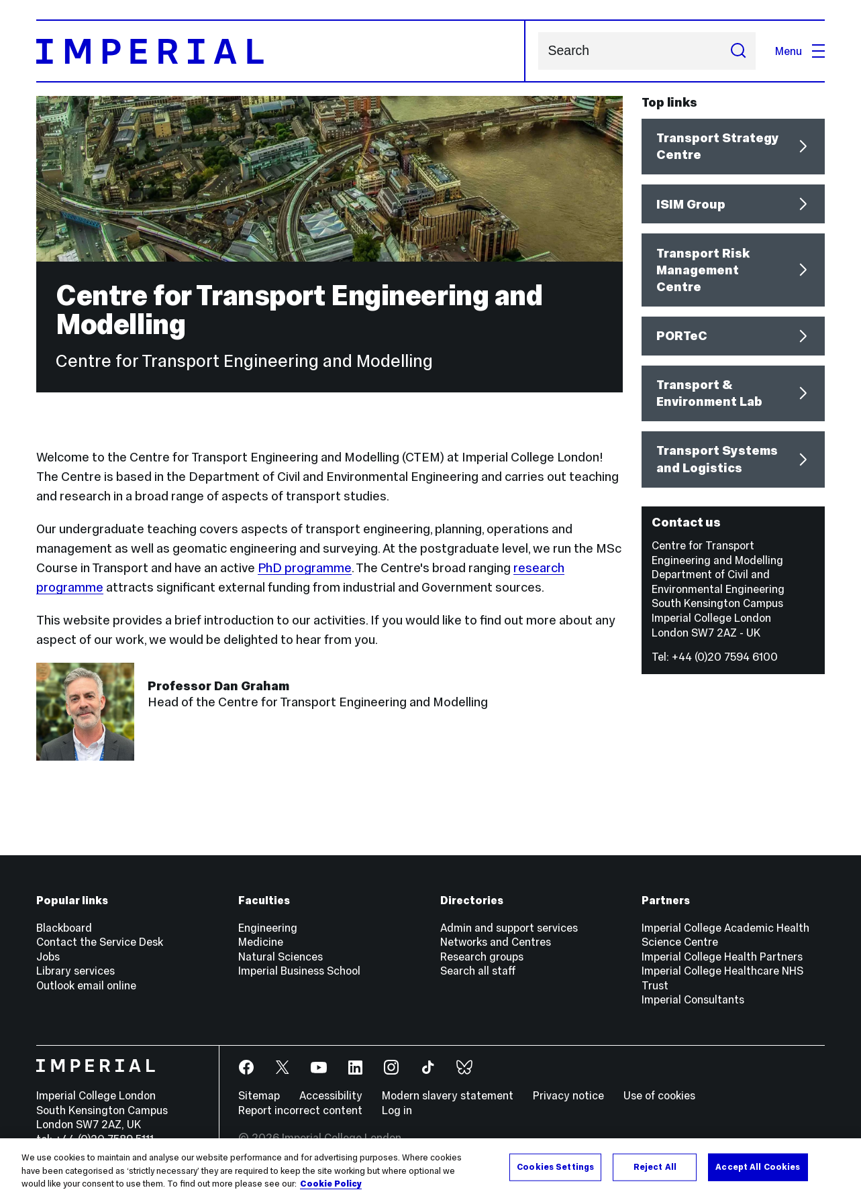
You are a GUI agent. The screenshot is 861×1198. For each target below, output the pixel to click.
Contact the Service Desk (99, 941)
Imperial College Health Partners (722, 956)
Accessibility (330, 1095)
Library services (75, 970)
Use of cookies (659, 1095)
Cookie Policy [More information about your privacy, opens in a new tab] (331, 1184)
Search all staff (478, 970)
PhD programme (305, 568)
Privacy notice (568, 1095)
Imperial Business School (299, 970)
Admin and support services (509, 927)
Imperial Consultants (693, 999)
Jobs (48, 956)
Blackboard (64, 927)
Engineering (267, 927)
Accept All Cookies (757, 1167)
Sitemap (259, 1095)
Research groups (481, 956)
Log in (397, 1110)
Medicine (260, 941)
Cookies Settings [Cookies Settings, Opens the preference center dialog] (555, 1167)
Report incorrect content (300, 1110)
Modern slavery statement (447, 1095)
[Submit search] (738, 51)
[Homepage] (280, 51)
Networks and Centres (495, 941)
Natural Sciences (280, 956)
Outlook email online (86, 985)
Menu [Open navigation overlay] (800, 51)
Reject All (655, 1167)
